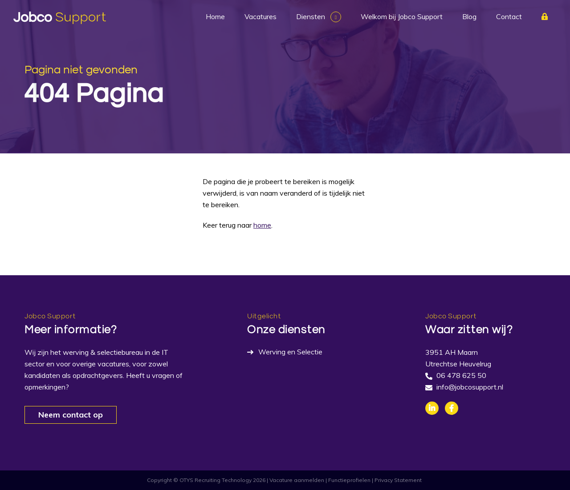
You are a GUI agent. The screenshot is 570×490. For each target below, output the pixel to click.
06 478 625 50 (461, 375)
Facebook (451, 408)
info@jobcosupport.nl (469, 386)
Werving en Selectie (290, 351)
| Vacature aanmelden (295, 480)
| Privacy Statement (397, 480)
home (262, 225)
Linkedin (432, 408)
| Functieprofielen (348, 480)
